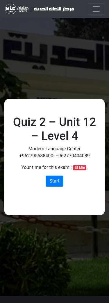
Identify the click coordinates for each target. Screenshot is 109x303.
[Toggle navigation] (96, 9)
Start (54, 181)
